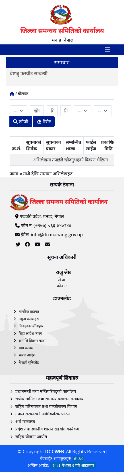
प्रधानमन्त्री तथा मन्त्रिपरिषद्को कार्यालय (45, 391)
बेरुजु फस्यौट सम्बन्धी (28, 73)
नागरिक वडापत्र (29, 311)
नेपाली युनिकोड (29, 362)
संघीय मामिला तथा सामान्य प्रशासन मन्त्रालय (49, 398)
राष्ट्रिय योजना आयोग (31, 436)
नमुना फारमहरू (29, 318)
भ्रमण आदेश (27, 355)
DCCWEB (54, 451)
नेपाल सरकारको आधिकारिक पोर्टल (42, 413)
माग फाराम (26, 347)
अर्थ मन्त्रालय (25, 421)
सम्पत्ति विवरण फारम (33, 340)
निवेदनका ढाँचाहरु (31, 326)
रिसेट (43, 121)
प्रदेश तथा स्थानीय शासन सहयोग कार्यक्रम (47, 429)
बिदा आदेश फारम (30, 333)
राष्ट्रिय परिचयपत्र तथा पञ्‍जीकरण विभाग (46, 406)
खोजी (20, 121)
